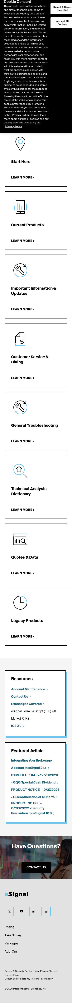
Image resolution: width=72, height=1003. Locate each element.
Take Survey (13, 935)
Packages (11, 943)
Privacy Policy (20, 107)
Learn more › (22, 177)
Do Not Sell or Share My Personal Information (29, 978)
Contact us (36, 867)
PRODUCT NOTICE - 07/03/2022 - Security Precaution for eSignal (33, 808)
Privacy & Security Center (18, 971)
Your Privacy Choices (46, 971)
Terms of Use (12, 975)
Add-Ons (11, 951)
